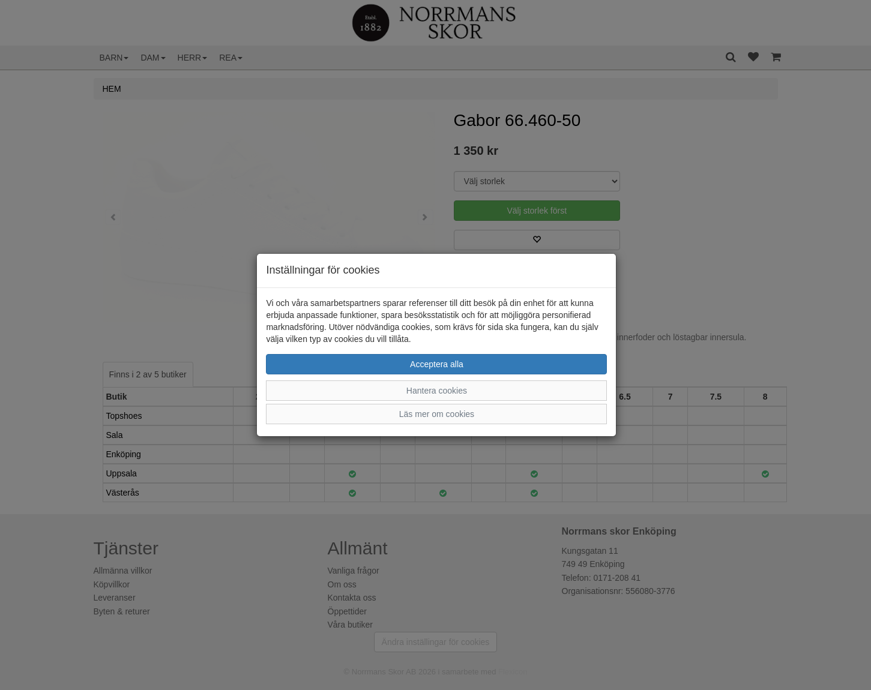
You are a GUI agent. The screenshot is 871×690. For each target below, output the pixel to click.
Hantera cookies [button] (436, 390)
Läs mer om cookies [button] (436, 414)
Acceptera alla (436, 364)
